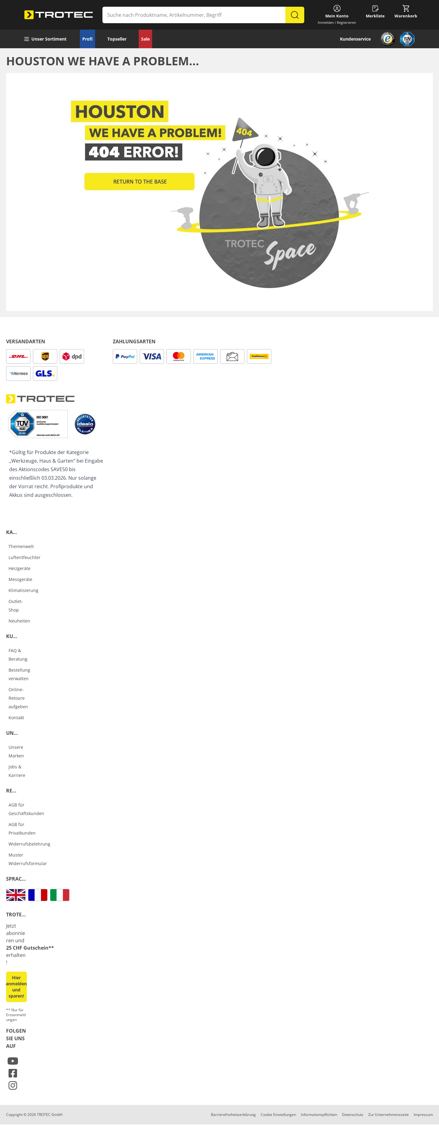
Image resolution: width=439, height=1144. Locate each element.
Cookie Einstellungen (278, 1114)
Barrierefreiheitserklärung (233, 1114)
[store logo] (58, 15)
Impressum (423, 1114)
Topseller (117, 39)
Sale (145, 39)
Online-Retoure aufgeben (18, 698)
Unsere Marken (16, 751)
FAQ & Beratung (18, 655)
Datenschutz (352, 1114)
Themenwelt (21, 546)
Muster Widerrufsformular (28, 859)
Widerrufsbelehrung (29, 844)
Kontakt (16, 717)
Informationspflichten (319, 1114)
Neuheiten (19, 621)
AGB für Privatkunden (22, 828)
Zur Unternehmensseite (388, 1114)
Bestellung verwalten (19, 674)
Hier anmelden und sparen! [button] (16, 987)
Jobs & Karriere (17, 771)
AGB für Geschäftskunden (26, 809)
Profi (87, 39)
